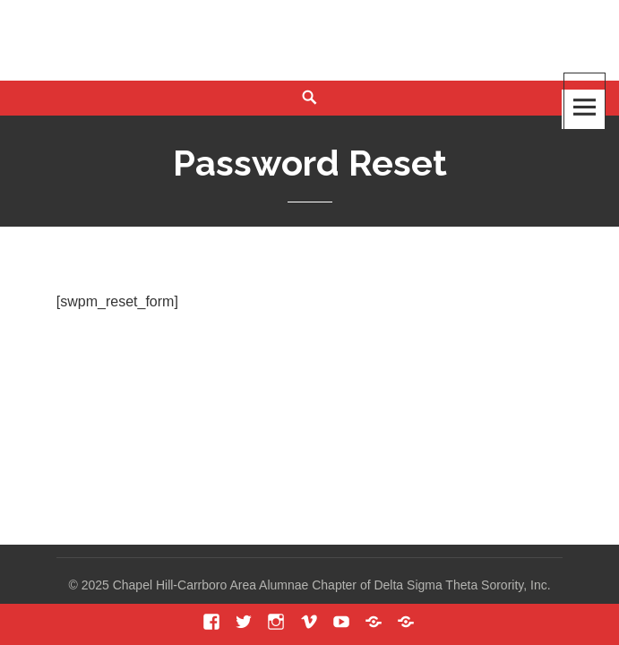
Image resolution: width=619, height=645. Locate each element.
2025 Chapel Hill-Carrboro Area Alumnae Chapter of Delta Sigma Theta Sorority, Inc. (316, 585)
